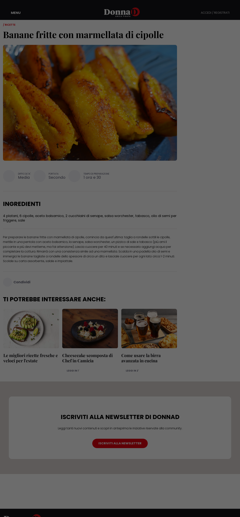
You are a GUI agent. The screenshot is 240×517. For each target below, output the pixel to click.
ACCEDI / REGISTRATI (215, 13)
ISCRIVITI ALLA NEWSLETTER (120, 443)
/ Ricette (9, 25)
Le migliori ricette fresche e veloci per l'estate (30, 357)
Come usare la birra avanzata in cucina (140, 357)
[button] (13, 13)
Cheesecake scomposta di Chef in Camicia (87, 357)
